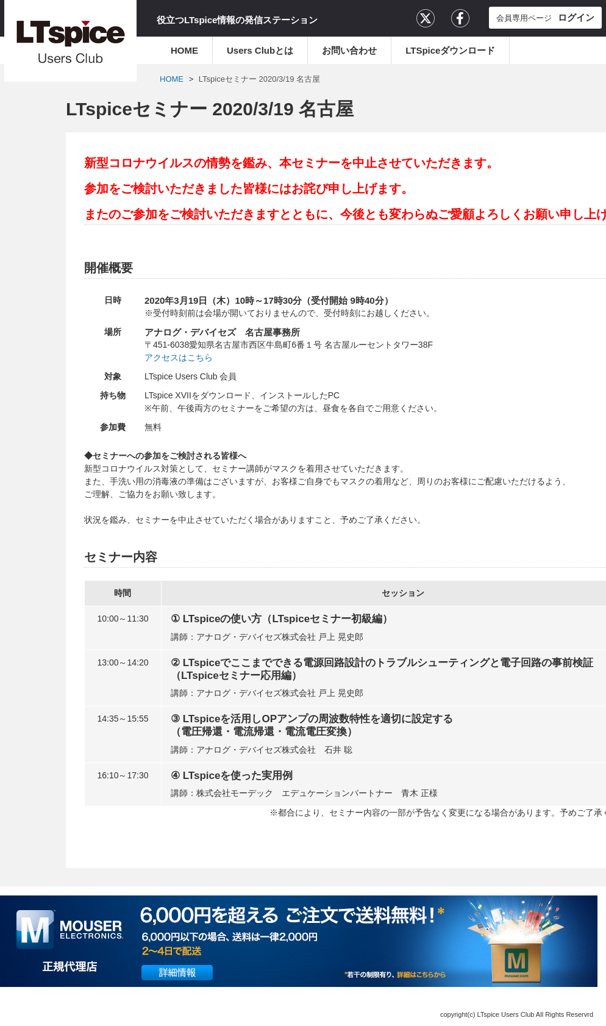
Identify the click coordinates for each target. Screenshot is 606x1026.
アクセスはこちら (178, 357)
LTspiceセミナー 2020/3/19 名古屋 (259, 79)
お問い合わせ (349, 50)
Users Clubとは (260, 50)
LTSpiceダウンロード (450, 50)
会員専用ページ (545, 17)
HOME (184, 50)
